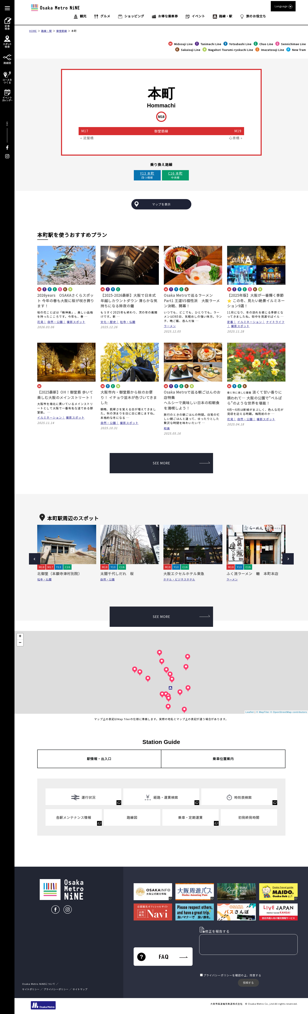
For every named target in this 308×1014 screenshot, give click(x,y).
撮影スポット (76, 322)
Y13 (58, 567)
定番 (230, 322)
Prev (34, 559)
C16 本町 (175, 173)
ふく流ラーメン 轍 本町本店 (252, 573)
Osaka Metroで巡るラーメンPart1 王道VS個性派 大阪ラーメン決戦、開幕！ (192, 300)
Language (283, 6)
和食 (167, 428)
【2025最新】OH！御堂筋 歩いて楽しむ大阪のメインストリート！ (65, 394)
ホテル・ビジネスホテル (179, 579)
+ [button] (20, 636)
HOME (33, 30)
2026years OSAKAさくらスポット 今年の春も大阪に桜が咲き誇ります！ (65, 300)
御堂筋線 (61, 30)
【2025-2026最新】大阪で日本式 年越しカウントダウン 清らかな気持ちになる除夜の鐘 (129, 300)
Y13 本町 (147, 173)
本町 (74, 30)
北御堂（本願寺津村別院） (59, 573)
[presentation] (230, 964)
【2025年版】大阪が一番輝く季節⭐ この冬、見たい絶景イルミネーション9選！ (256, 300)
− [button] (20, 643)
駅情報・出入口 (99, 758)
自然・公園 (55, 322)
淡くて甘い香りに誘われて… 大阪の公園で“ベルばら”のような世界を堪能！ (254, 397)
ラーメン (170, 326)
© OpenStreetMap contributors (288, 712)
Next (288, 559)
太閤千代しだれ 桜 (117, 573)
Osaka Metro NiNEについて (38, 983)
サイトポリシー (31, 989)
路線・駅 (46, 30)
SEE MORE (181, 462)
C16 (67, 567)
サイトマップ (80, 989)
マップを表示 (161, 204)
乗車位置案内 (223, 758)
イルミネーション (249, 322)
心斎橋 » (235, 137)
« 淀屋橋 (87, 137)
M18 (41, 567)
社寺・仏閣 (127, 322)
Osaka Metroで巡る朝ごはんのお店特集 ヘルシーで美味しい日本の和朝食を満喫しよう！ (192, 400)
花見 (40, 322)
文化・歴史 (108, 322)
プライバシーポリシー (217, 975)
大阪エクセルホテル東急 (183, 573)
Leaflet (250, 712)
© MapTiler (263, 712)
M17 (50, 567)
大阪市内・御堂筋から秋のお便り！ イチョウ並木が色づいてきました (129, 397)
